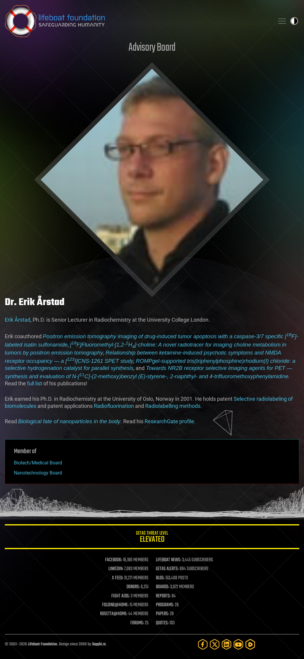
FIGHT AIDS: (120, 596)
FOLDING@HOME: (115, 605)
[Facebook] (203, 644)
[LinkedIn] (226, 644)
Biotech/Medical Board (38, 463)
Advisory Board (152, 47)
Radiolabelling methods (172, 406)
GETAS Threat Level (152, 538)
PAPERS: (162, 614)
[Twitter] (214, 644)
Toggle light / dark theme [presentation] (294, 21)
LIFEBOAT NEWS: (168, 560)
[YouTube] (238, 644)
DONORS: (133, 587)
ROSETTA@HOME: (113, 614)
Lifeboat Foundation (42, 644)
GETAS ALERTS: (167, 569)
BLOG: (160, 578)
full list (34, 383)
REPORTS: (163, 596)
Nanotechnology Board (38, 473)
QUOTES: (162, 623)
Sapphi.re (99, 644)
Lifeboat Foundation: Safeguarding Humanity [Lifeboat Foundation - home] (137, 21)
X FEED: (117, 578)
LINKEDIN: (115, 569)
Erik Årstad (17, 320)
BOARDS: (162, 587)
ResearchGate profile (169, 421)
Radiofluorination (114, 406)
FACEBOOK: (113, 560)
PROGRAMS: (165, 605)
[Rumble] (250, 644)
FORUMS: (137, 623)
